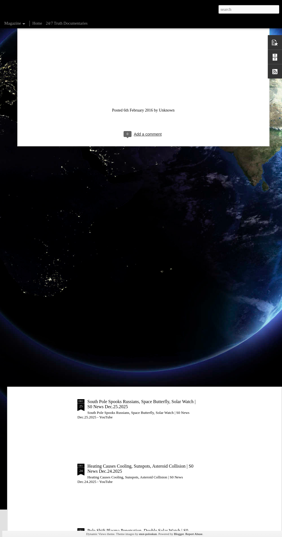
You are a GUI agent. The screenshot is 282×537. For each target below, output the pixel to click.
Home (37, 23)
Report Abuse (193, 534)
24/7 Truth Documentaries (67, 23)
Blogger (179, 534)
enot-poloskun (148, 534)
